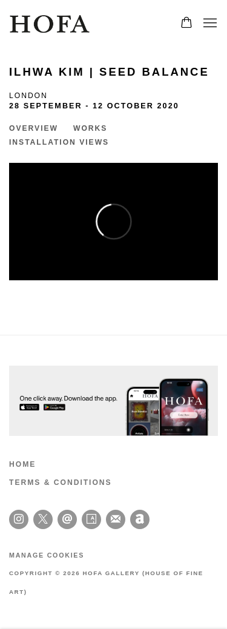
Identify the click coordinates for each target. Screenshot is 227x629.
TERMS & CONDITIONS (60, 482)
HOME (22, 464)
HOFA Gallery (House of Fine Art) (51, 23)
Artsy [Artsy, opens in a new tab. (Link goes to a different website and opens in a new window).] (91, 519)
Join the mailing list (115, 519)
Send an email (67, 519)
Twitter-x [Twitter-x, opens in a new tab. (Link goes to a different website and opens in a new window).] (43, 519)
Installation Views (59, 142)
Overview (33, 128)
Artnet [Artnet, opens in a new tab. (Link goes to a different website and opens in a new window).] (140, 519)
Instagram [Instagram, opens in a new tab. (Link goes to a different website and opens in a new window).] (18, 519)
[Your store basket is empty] (186, 24)
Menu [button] (209, 24)
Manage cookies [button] (46, 555)
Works (90, 128)
